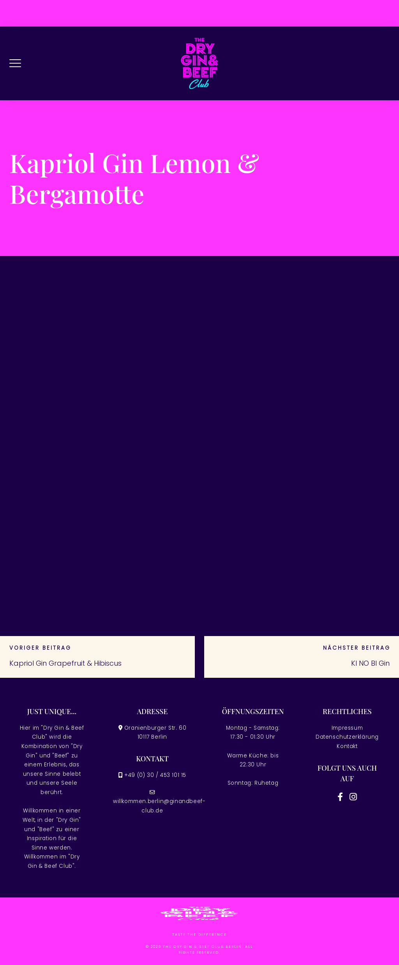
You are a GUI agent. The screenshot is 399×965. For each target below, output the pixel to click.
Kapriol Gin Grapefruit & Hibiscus (65, 663)
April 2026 (299, 430)
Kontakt (347, 746)
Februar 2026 (304, 459)
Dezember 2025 (306, 488)
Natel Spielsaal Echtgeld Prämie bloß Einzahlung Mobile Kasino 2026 (334, 333)
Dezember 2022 (306, 576)
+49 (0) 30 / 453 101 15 (155, 775)
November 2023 (307, 561)
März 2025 (299, 517)
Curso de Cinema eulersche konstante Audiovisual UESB (323, 360)
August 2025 (303, 503)
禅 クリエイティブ (305, 382)
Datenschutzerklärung (347, 737)
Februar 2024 (304, 547)
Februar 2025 (304, 532)
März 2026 (299, 444)
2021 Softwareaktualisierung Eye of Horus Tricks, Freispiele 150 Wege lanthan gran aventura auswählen (331, 303)
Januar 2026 (302, 474)
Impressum (347, 728)
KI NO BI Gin (370, 663)
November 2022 (307, 591)
